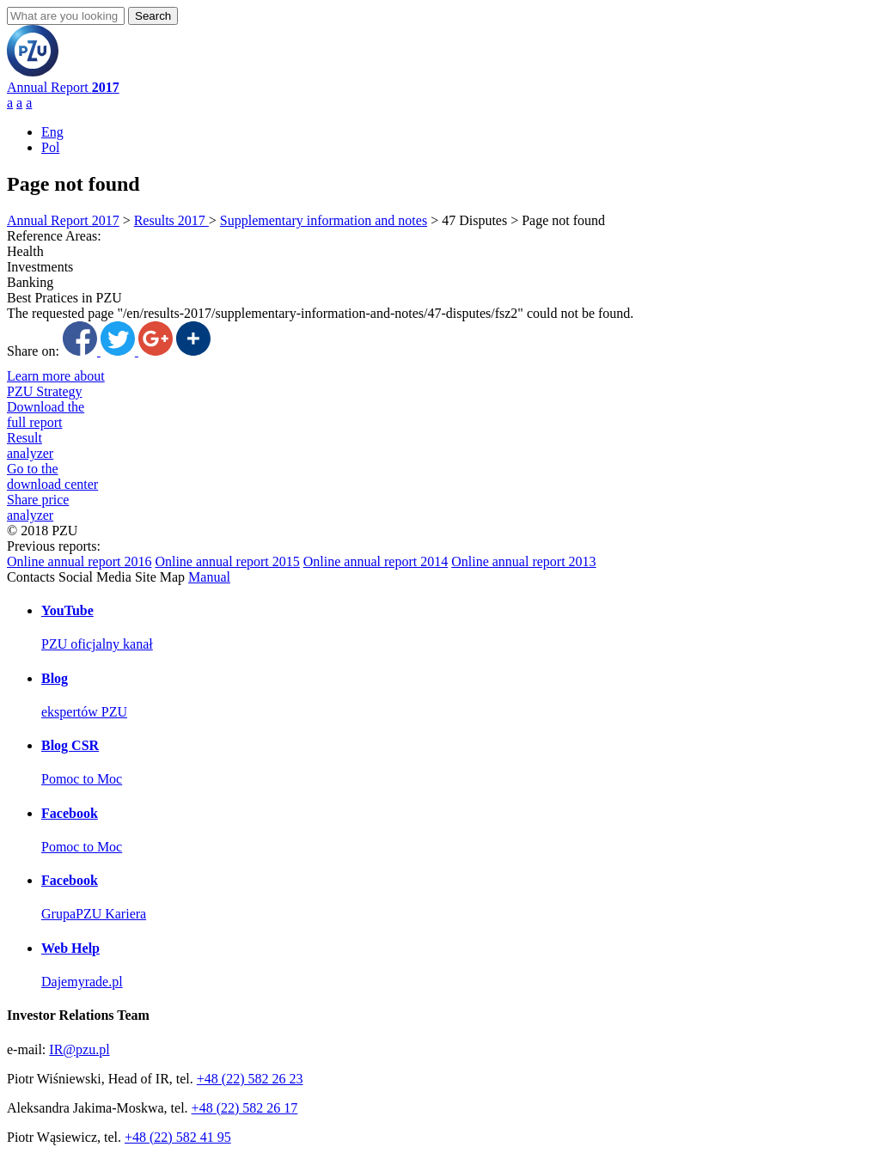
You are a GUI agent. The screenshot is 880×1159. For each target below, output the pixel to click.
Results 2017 (171, 220)
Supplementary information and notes (323, 220)
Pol (50, 147)
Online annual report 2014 (375, 561)
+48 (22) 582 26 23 (250, 1078)
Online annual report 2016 (79, 561)
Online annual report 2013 (523, 561)
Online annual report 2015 (227, 561)
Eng (52, 132)
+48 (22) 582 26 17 (245, 1108)
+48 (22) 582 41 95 (178, 1137)
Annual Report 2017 (63, 220)
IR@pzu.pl (79, 1049)
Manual (209, 577)
